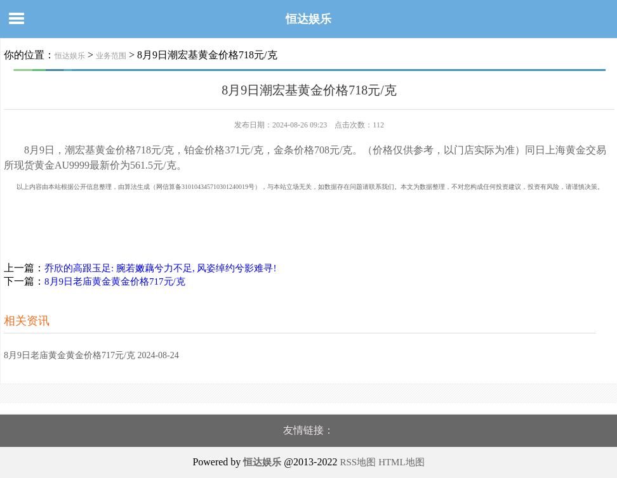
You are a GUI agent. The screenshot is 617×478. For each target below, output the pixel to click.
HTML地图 (401, 462)
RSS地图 (358, 462)
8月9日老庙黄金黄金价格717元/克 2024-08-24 (91, 355)
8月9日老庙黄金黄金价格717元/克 (114, 281)
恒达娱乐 (308, 19)
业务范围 (111, 55)
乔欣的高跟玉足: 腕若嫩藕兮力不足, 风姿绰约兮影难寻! (160, 268)
